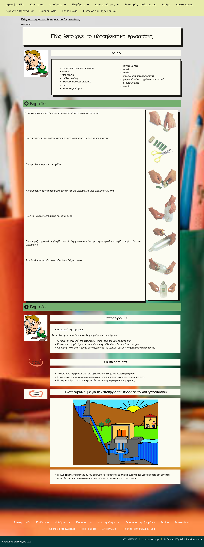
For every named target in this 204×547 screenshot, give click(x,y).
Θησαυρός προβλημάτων (140, 4)
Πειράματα (80, 4)
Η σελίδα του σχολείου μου (100, 11)
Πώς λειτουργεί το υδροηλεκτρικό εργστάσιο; (50, 19)
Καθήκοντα (37, 4)
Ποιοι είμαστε (47, 11)
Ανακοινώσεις (184, 4)
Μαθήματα (57, 4)
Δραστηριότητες (107, 4)
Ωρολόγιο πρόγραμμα (20, 11)
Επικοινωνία (70, 11)
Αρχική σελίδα (15, 4)
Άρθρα (166, 4)
